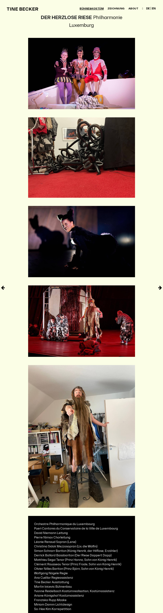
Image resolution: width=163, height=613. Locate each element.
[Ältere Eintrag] (3, 288)
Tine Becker (22, 9)
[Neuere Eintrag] (160, 288)
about (133, 8)
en (154, 9)
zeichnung (116, 8)
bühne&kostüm (92, 9)
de (148, 9)
